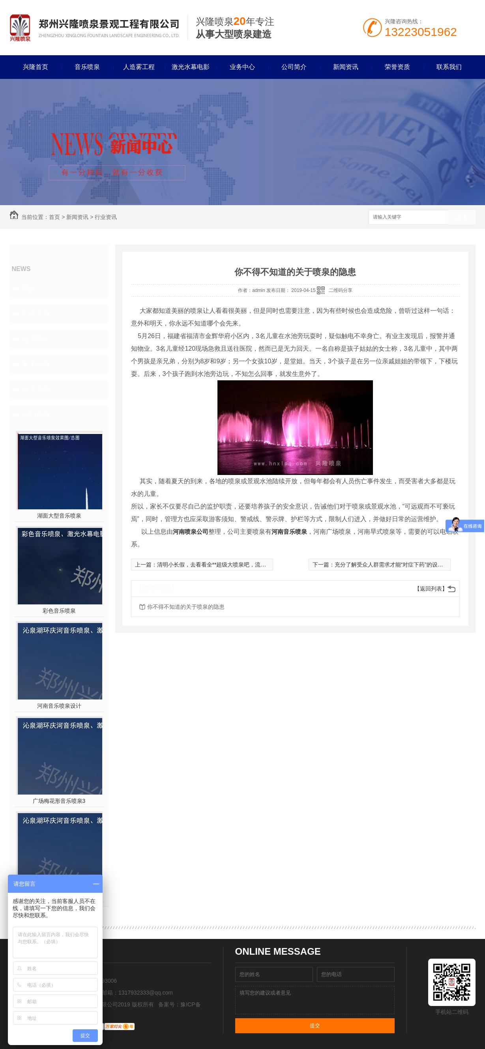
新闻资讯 (345, 67)
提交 (315, 1025)
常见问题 (36, 364)
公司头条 (36, 314)
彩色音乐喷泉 (59, 611)
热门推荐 (36, 415)
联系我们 (449, 67)
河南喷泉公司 (190, 531)
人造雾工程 (139, 67)
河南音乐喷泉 (289, 531)
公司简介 (294, 67)
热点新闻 (36, 389)
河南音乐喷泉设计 (59, 706)
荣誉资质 (397, 67)
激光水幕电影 (191, 67)
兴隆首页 (35, 67)
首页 (54, 217)
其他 (29, 288)
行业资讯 (106, 217)
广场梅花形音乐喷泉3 (59, 801)
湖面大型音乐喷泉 (59, 515)
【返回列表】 (431, 588)
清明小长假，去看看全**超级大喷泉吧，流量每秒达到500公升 (233, 564)
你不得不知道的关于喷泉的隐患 (186, 607)
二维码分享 (340, 290)
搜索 (461, 217)
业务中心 (242, 67)
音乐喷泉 (87, 67)
